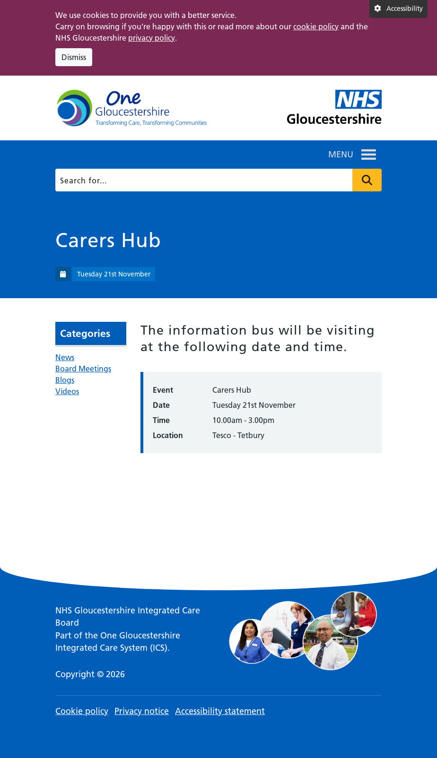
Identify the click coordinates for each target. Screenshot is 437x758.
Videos (67, 391)
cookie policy (316, 26)
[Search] (216, 180)
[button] (340, 154)
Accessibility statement (220, 711)
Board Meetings (83, 368)
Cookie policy (81, 711)
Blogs (64, 380)
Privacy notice (141, 711)
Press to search (367, 180)
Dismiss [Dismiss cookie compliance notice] (73, 57)
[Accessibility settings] (398, 9)
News (64, 357)
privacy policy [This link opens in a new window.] (151, 38)
